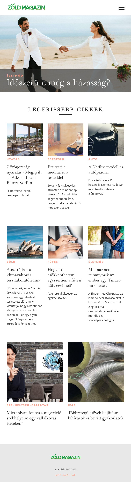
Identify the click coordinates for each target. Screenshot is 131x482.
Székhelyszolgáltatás (27, 405)
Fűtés (53, 261)
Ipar (72, 405)
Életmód (14, 75)
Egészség (56, 159)
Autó (93, 159)
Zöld (11, 261)
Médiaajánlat (65, 475)
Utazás (13, 159)
